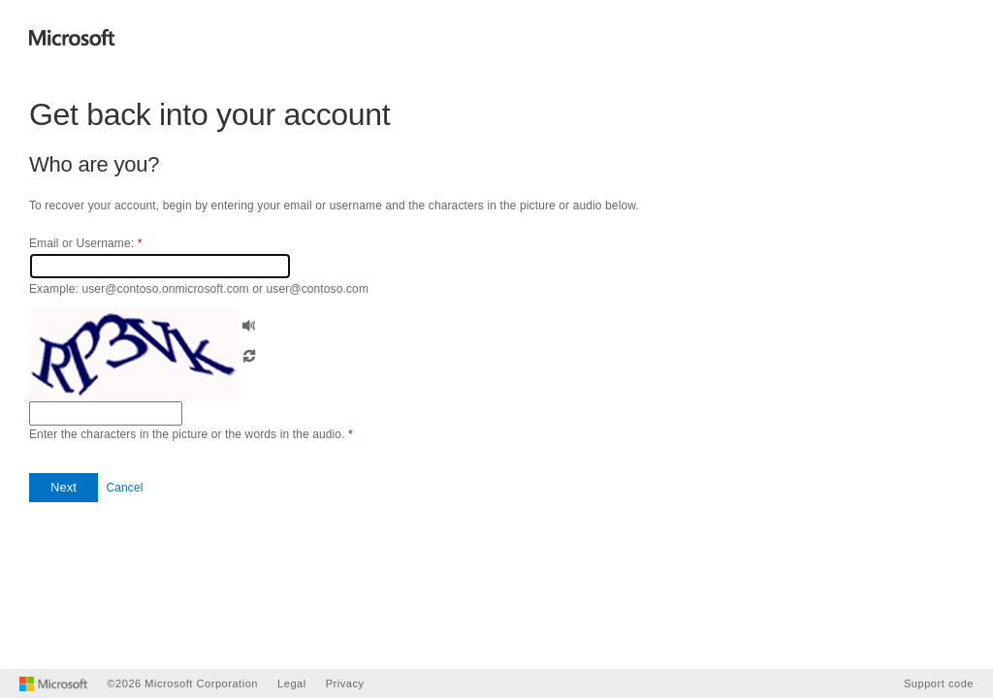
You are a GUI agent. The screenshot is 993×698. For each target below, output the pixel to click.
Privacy (345, 683)
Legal (291, 683)
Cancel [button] (124, 487)
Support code (939, 683)
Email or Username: (85, 243)
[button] (249, 323)
